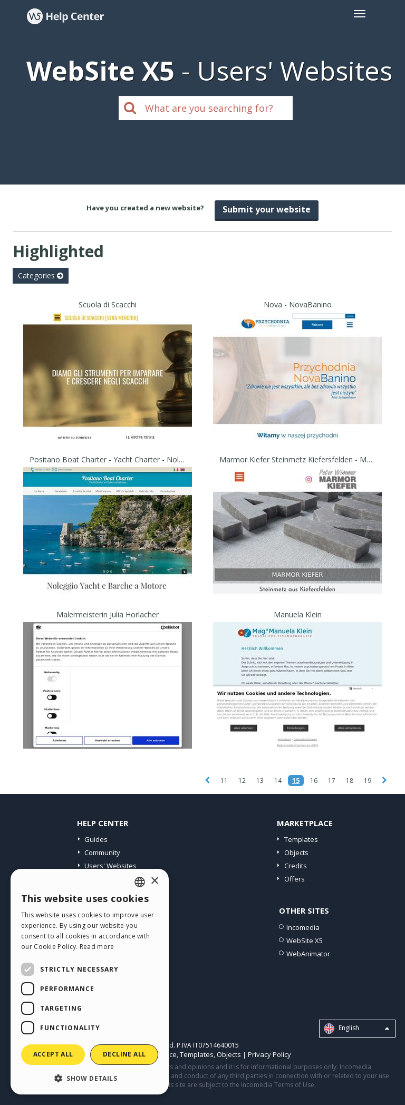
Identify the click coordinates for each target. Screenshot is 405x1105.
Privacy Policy (269, 1054)
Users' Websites (110, 865)
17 (331, 780)
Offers (294, 879)
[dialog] (90, 981)
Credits (295, 865)
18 (349, 780)
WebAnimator (308, 953)
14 (278, 780)
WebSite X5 (304, 940)
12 (242, 780)
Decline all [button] (124, 1054)
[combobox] (139, 882)
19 (367, 780)
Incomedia (303, 927)
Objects (296, 852)
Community (102, 852)
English (356, 1028)
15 (296, 780)
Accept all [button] (53, 1054)
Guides (96, 839)
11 (224, 780)
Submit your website (267, 209)
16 (313, 780)
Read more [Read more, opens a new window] (97, 946)
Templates (301, 839)
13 (260, 780)
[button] (89, 1078)
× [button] (154, 881)
